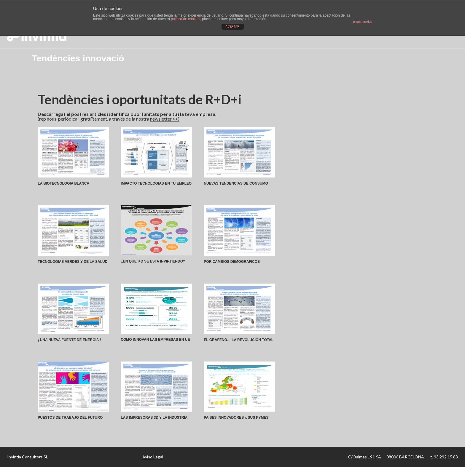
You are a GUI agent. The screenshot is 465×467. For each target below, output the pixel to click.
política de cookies (185, 19)
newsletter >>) (164, 118)
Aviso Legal (152, 456)
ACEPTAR (233, 26)
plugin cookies (362, 21)
